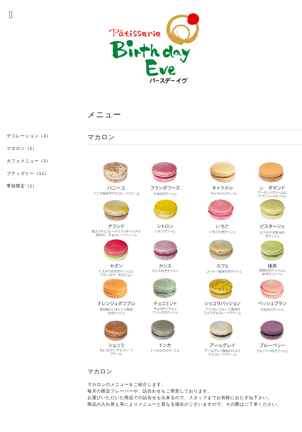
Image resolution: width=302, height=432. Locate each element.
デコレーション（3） (29, 135)
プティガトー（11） (28, 173)
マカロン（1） (22, 148)
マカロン (99, 371)
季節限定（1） (22, 185)
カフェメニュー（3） (29, 160)
